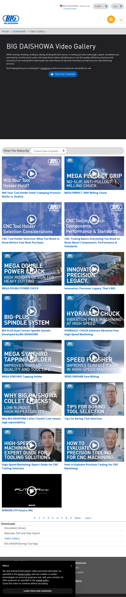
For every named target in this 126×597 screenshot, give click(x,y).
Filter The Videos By (16, 150)
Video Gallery (12, 538)
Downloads (19, 31)
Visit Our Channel (65, 74)
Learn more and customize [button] (38, 591)
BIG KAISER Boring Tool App (21, 543)
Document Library (15, 528)
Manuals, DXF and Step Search (22, 533)
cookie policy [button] (42, 580)
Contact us (45, 68)
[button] (71, 565)
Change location (70, 9)
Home (5, 31)
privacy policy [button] (24, 574)
